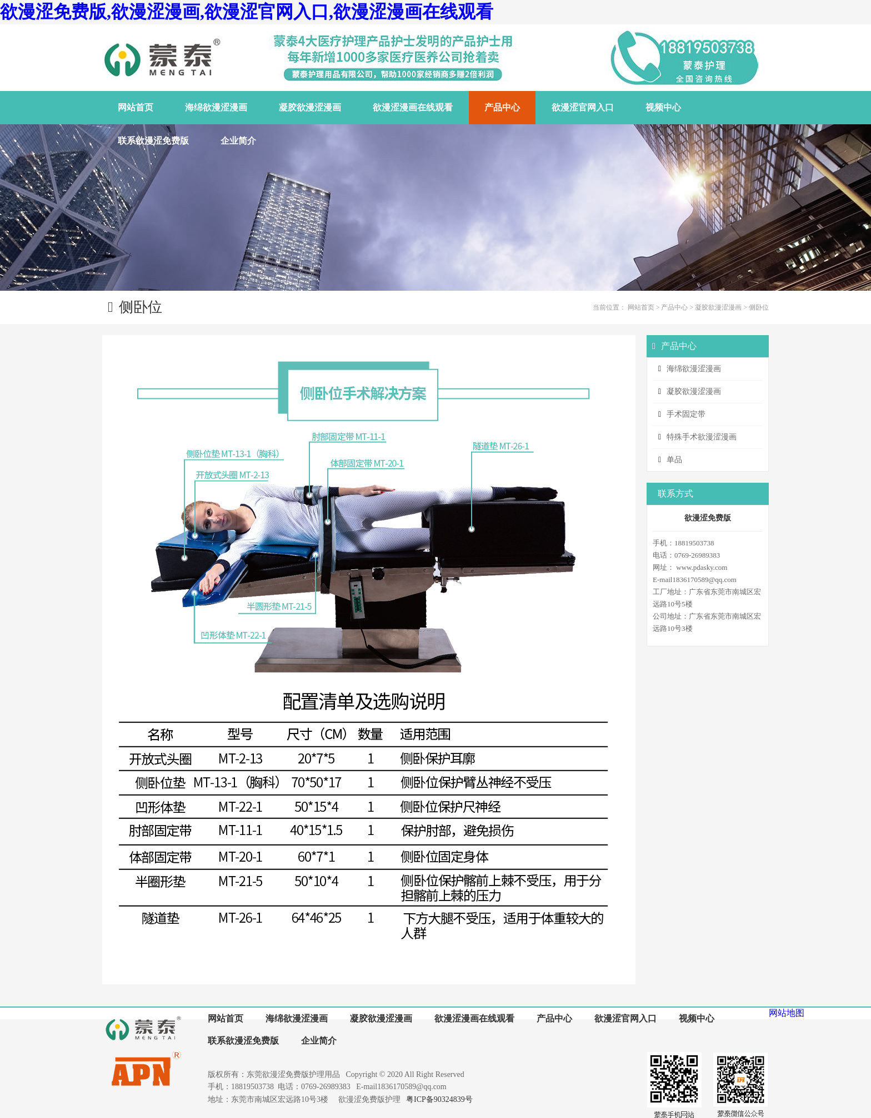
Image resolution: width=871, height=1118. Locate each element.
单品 (674, 460)
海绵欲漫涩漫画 (694, 369)
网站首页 (641, 307)
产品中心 (674, 307)
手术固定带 (686, 414)
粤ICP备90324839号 (439, 1099)
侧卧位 (759, 307)
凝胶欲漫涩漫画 (718, 307)
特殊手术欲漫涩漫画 (702, 437)
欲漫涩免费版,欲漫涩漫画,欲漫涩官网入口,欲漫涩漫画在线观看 (246, 12)
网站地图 (786, 1013)
